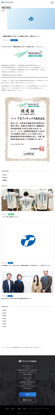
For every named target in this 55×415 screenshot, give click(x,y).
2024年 (4, 315)
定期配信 (5, 180)
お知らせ (5, 174)
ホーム (3, 347)
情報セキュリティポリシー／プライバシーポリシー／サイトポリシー (36, 408)
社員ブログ (5, 177)
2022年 (4, 321)
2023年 (4, 318)
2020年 (4, 326)
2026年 (4, 310)
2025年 (4, 313)
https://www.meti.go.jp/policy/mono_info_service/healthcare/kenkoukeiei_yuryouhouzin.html (24, 77)
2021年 (4, 324)
